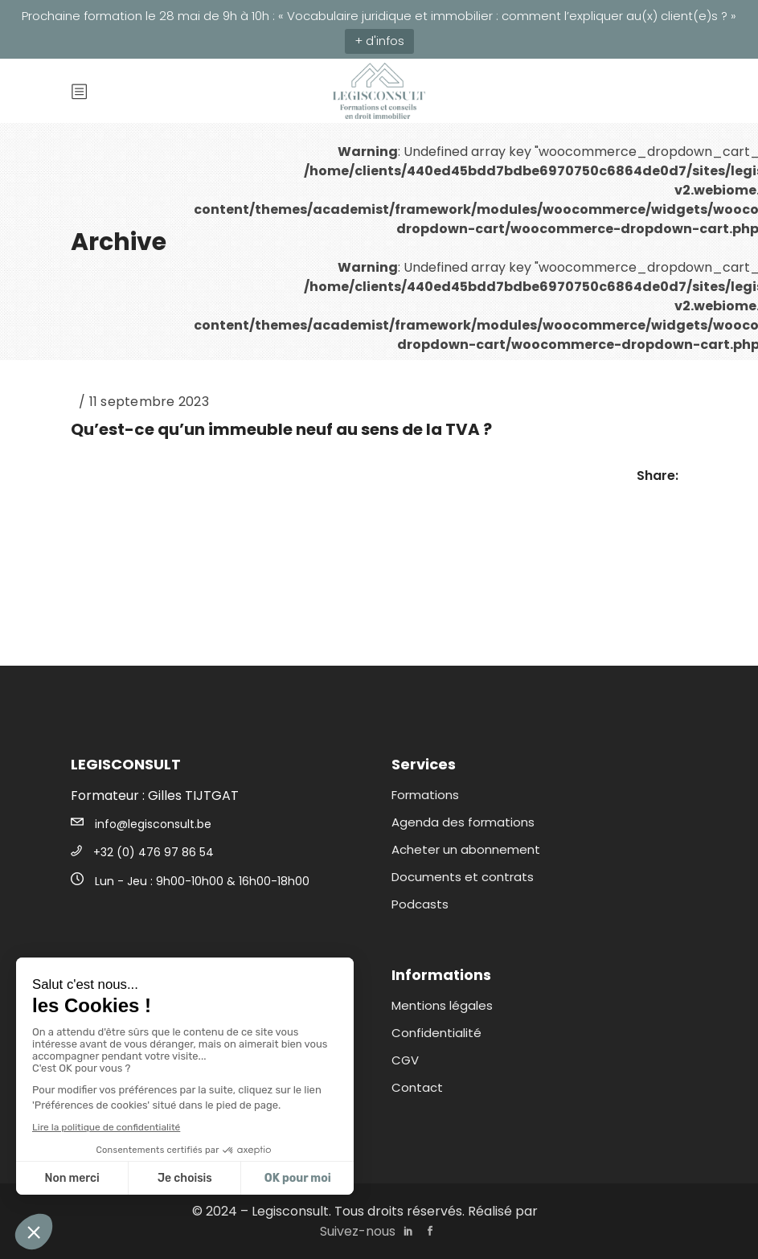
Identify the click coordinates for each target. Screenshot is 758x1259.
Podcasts (420, 904)
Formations (425, 794)
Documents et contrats (462, 876)
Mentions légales (442, 1005)
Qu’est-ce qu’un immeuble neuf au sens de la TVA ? (281, 429)
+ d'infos (379, 40)
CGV (405, 1060)
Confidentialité (436, 1032)
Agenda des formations (463, 822)
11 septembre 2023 (149, 401)
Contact (417, 1087)
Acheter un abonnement (465, 849)
